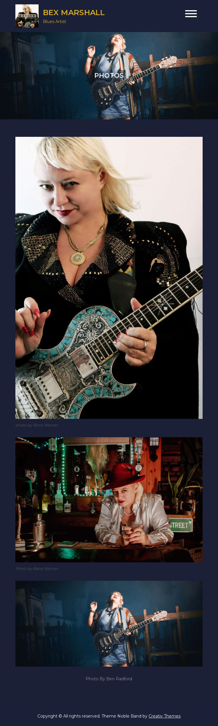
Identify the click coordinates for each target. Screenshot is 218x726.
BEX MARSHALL (74, 12)
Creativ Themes (165, 716)
